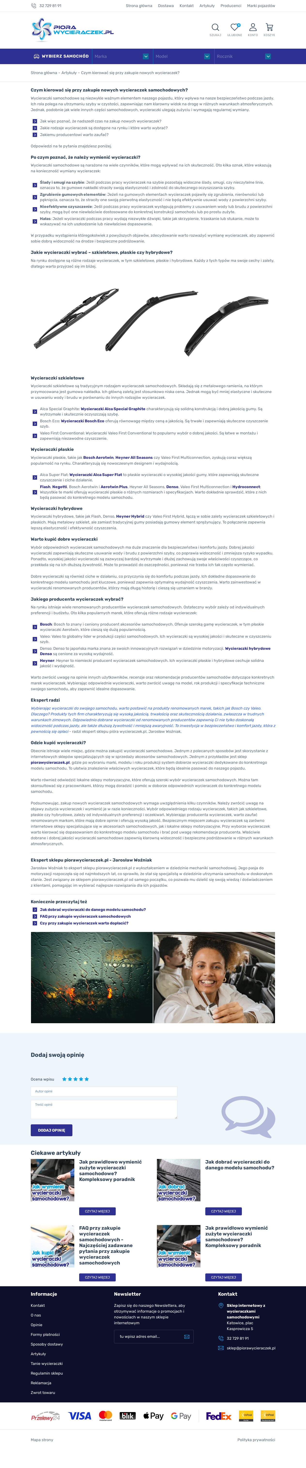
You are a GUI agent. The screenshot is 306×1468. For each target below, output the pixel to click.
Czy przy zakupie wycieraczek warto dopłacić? (84, 923)
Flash (45, 486)
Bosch (46, 624)
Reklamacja (41, 1383)
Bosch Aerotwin (98, 457)
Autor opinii (43, 1091)
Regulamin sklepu (47, 1373)
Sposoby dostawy (47, 1344)
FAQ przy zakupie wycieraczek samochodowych (85, 916)
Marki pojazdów (261, 5)
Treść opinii (43, 1105)
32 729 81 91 (50, 5)
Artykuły (207, 5)
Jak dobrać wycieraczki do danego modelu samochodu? (93, 909)
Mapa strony (42, 1440)
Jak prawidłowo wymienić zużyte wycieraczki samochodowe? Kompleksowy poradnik (110, 1170)
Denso (172, 486)
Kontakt (187, 5)
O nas (36, 1315)
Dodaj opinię (51, 1130)
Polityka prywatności (256, 1440)
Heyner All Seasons (134, 457)
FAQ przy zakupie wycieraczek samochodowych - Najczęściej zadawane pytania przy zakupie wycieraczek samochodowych (106, 1245)
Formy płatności (45, 1334)
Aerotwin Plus (114, 486)
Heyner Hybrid (130, 516)
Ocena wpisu (42, 1079)
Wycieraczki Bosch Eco (82, 421)
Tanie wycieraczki (47, 1363)
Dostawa (166, 5)
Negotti (59, 486)
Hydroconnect (246, 486)
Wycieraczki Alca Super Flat (95, 474)
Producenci (231, 5)
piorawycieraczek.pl (50, 762)
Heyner (47, 660)
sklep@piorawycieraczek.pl (251, 1348)
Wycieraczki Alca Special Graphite (113, 409)
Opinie (36, 1325)
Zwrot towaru (43, 1392)
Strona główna (139, 5)
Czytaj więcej (97, 1211)
